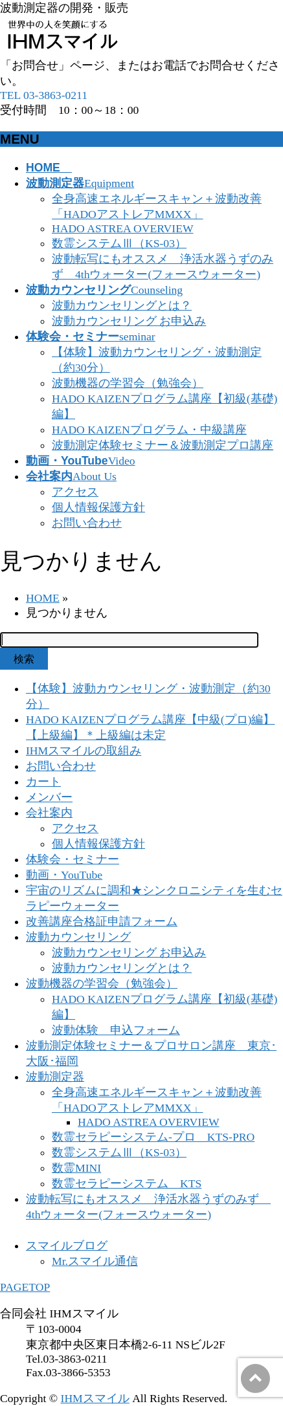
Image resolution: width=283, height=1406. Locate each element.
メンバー (49, 797)
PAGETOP (25, 1286)
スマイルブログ (67, 1245)
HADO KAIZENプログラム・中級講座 (149, 429)
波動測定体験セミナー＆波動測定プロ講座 (162, 445)
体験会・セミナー (72, 859)
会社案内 (49, 812)
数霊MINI (76, 1167)
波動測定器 (55, 1076)
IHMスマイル (95, 1398)
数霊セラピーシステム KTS (126, 1183)
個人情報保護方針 (98, 507)
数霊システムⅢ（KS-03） (119, 243)
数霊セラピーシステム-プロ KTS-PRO (153, 1136)
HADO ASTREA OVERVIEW (123, 228)
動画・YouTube (64, 874)
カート (43, 781)
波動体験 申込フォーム (116, 1030)
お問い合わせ (87, 522)
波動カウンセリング (78, 936)
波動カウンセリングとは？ (122, 305)
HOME (43, 597)
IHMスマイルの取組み (83, 750)
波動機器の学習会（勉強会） (127, 383)
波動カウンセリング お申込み (129, 320)
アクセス (75, 491)
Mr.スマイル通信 (95, 1261)
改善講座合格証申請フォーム (101, 921)
